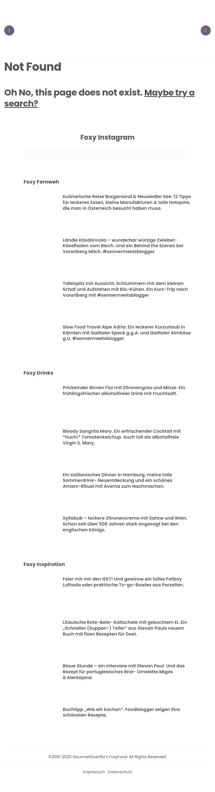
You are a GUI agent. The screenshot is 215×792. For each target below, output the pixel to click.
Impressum (94, 772)
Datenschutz (120, 772)
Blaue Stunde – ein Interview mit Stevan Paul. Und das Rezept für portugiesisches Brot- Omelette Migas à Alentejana (124, 672)
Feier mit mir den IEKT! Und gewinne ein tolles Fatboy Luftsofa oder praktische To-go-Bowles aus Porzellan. (123, 582)
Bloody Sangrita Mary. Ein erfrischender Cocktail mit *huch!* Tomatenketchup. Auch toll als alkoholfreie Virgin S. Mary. (122, 438)
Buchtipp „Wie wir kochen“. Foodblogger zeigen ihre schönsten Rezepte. (121, 713)
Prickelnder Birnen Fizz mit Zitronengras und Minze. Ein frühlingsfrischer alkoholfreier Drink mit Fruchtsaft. (124, 391)
